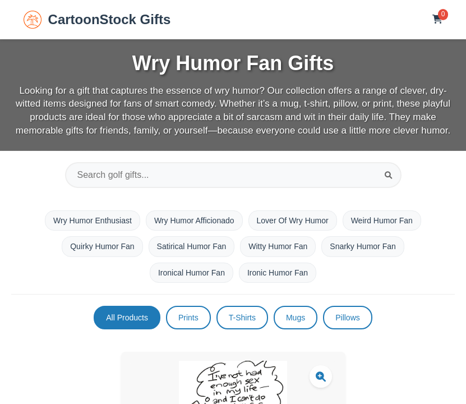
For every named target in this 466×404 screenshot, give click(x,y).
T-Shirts (242, 317)
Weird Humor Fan (382, 220)
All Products (127, 317)
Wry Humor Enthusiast (92, 220)
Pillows (347, 317)
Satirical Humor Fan (192, 246)
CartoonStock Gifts (97, 20)
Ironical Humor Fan (191, 272)
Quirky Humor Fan (102, 246)
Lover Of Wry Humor (293, 220)
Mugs (295, 317)
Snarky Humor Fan (362, 246)
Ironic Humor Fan (277, 272)
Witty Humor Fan (277, 246)
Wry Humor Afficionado (194, 220)
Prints (188, 317)
